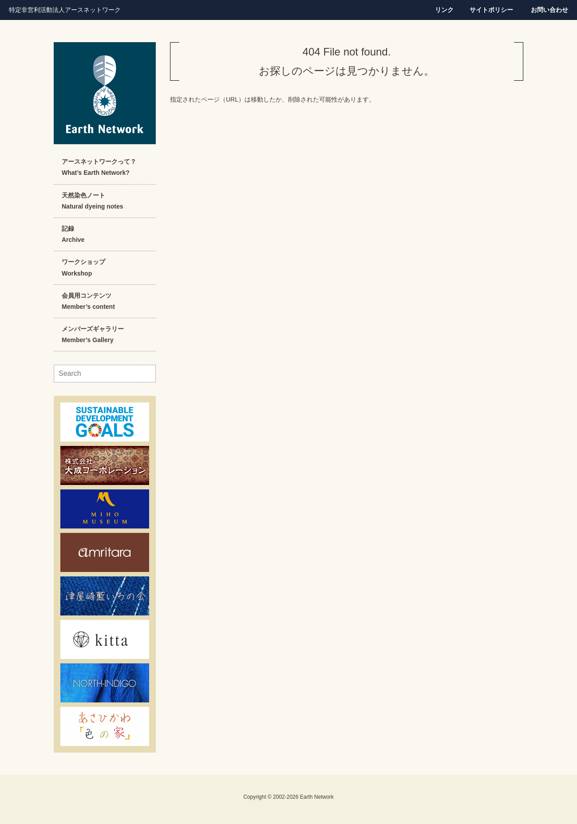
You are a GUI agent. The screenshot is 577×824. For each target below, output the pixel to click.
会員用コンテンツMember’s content (88, 301)
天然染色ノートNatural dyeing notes (92, 201)
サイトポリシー (491, 9)
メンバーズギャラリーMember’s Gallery (93, 334)
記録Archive (73, 234)
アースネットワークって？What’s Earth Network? (99, 167)
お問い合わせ (549, 9)
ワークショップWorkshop (83, 267)
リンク (444, 9)
